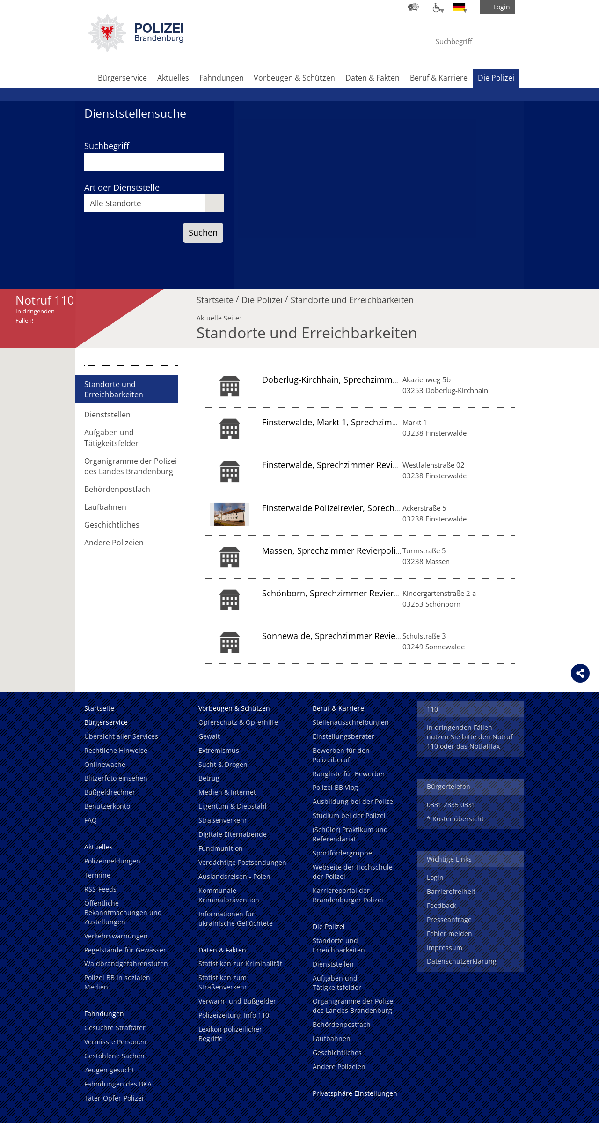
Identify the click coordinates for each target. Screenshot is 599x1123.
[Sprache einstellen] (459, 7)
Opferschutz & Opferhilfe (238, 722)
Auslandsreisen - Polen (234, 876)
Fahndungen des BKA (118, 1083)
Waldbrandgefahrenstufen (126, 963)
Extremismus (218, 750)
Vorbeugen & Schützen (294, 78)
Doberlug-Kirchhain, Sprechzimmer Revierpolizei (357, 379)
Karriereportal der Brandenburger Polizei (348, 895)
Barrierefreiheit (451, 891)
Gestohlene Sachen (114, 1055)
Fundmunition (220, 848)
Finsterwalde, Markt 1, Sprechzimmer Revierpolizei (361, 422)
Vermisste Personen (115, 1041)
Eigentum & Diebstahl (232, 806)
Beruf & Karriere (439, 78)
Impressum (444, 947)
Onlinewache (104, 764)
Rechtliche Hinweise (115, 750)
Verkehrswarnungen (116, 935)
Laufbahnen (105, 507)
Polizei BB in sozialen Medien (117, 982)
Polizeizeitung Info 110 (233, 1015)
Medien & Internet (227, 792)
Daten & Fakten (372, 78)
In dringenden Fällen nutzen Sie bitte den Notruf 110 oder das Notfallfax (470, 737)
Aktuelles (173, 78)
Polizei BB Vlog (335, 787)
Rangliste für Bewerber (349, 773)
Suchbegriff (106, 145)
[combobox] (154, 203)
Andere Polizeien (114, 542)
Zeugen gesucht (109, 1069)
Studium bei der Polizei (349, 815)
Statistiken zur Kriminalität (240, 963)
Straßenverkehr (222, 820)
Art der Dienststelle (122, 187)
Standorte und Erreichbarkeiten (352, 297)
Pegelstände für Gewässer (125, 949)
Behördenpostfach (117, 489)
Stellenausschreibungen (351, 722)
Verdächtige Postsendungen (242, 862)
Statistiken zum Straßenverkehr (222, 982)
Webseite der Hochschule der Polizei (353, 872)
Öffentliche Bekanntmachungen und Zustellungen (123, 912)
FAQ (90, 820)
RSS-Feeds (100, 889)
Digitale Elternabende (232, 834)
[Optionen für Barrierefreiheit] (436, 7)
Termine (97, 874)
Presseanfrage (449, 919)
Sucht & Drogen (223, 764)
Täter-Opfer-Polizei (114, 1097)
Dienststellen (107, 414)
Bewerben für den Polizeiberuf (341, 755)
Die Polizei (496, 78)
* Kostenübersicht (455, 818)
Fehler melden (449, 933)
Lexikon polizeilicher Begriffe (230, 1034)
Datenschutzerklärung (462, 961)
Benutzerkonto (107, 806)
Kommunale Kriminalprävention (228, 895)
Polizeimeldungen (112, 860)
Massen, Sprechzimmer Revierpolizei (334, 550)
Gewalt (209, 736)
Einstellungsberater (343, 736)
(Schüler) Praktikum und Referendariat (350, 834)
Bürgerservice (122, 78)
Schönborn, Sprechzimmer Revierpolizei (340, 593)
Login (435, 877)
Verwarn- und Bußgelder (237, 1001)
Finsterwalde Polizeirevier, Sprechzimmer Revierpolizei (369, 507)
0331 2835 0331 (451, 804)
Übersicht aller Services (121, 736)
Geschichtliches (111, 525)
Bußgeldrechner (109, 792)
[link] (135, 49)
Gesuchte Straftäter (115, 1027)
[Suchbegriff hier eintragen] (463, 41)
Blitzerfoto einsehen (115, 777)
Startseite (215, 297)
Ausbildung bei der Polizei (354, 801)
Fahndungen (221, 78)
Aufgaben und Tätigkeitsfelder (111, 437)
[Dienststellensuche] (413, 7)
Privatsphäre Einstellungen (355, 1093)
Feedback (441, 905)
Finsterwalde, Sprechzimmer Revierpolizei (344, 464)
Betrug (208, 777)
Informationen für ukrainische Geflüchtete (235, 918)
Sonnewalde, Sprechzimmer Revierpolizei (343, 635)
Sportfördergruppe (342, 852)
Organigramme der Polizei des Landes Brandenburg (130, 466)
